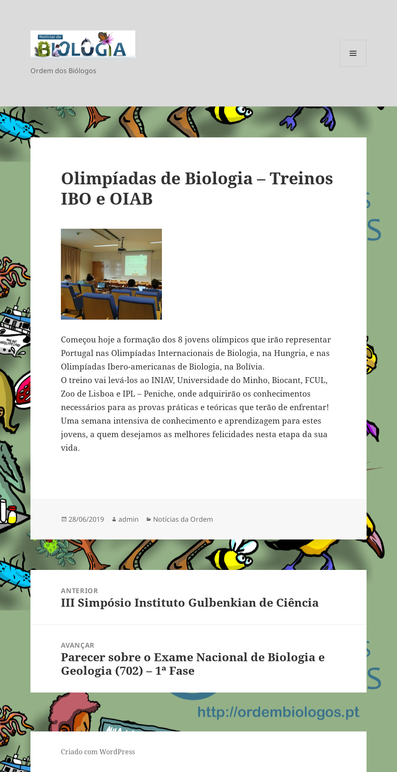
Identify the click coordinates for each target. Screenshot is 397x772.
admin (128, 519)
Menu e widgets (353, 66)
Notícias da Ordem (183, 519)
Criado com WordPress (98, 751)
